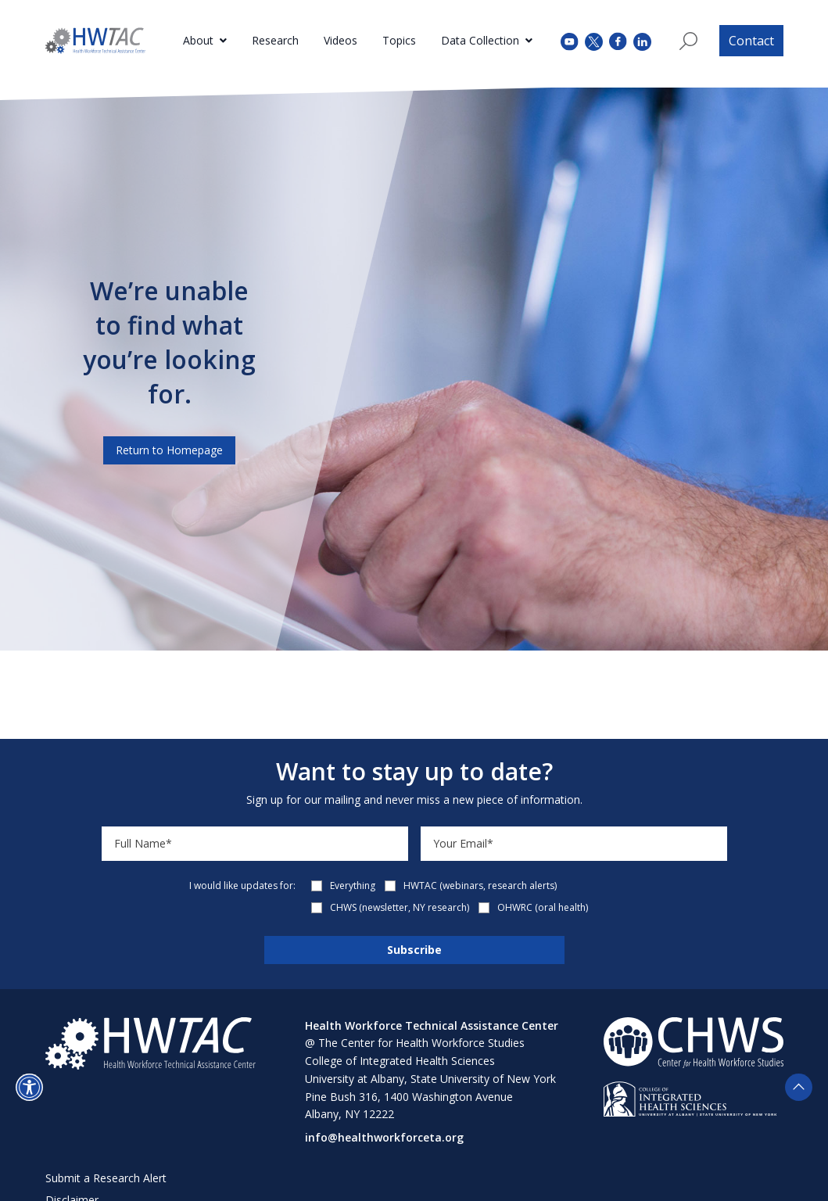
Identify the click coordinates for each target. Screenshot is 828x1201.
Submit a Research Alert (106, 1178)
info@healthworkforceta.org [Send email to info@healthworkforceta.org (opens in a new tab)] (384, 1137)
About (198, 40)
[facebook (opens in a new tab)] (618, 40)
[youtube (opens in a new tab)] (570, 40)
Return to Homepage (169, 450)
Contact (751, 40)
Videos (340, 40)
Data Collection (480, 40)
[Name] (255, 843)
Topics (399, 40)
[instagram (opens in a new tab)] (642, 40)
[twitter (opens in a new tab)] (594, 40)
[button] (29, 1087)
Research (275, 40)
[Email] (574, 843)
